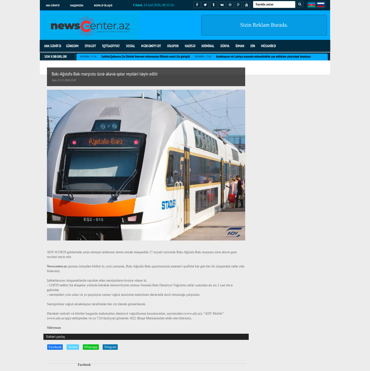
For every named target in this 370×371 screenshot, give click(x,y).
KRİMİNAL (208, 46)
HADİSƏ (190, 46)
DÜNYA (224, 46)
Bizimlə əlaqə (103, 5)
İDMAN (239, 46)
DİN (252, 46)
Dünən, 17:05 (203, 56)
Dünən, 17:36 (88, 56)
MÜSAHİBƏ (268, 46)
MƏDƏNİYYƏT (151, 46)
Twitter (72, 347)
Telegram (110, 347)
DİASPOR (173, 46)
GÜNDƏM (72, 46)
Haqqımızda (77, 5)
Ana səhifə (52, 5)
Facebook (55, 347)
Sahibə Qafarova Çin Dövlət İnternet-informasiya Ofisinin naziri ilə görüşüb (145, 56)
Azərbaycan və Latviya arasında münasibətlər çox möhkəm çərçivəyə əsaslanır (263, 56)
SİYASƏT (90, 46)
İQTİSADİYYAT (111, 46)
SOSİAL (130, 46)
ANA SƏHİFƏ (52, 46)
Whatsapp (90, 347)
